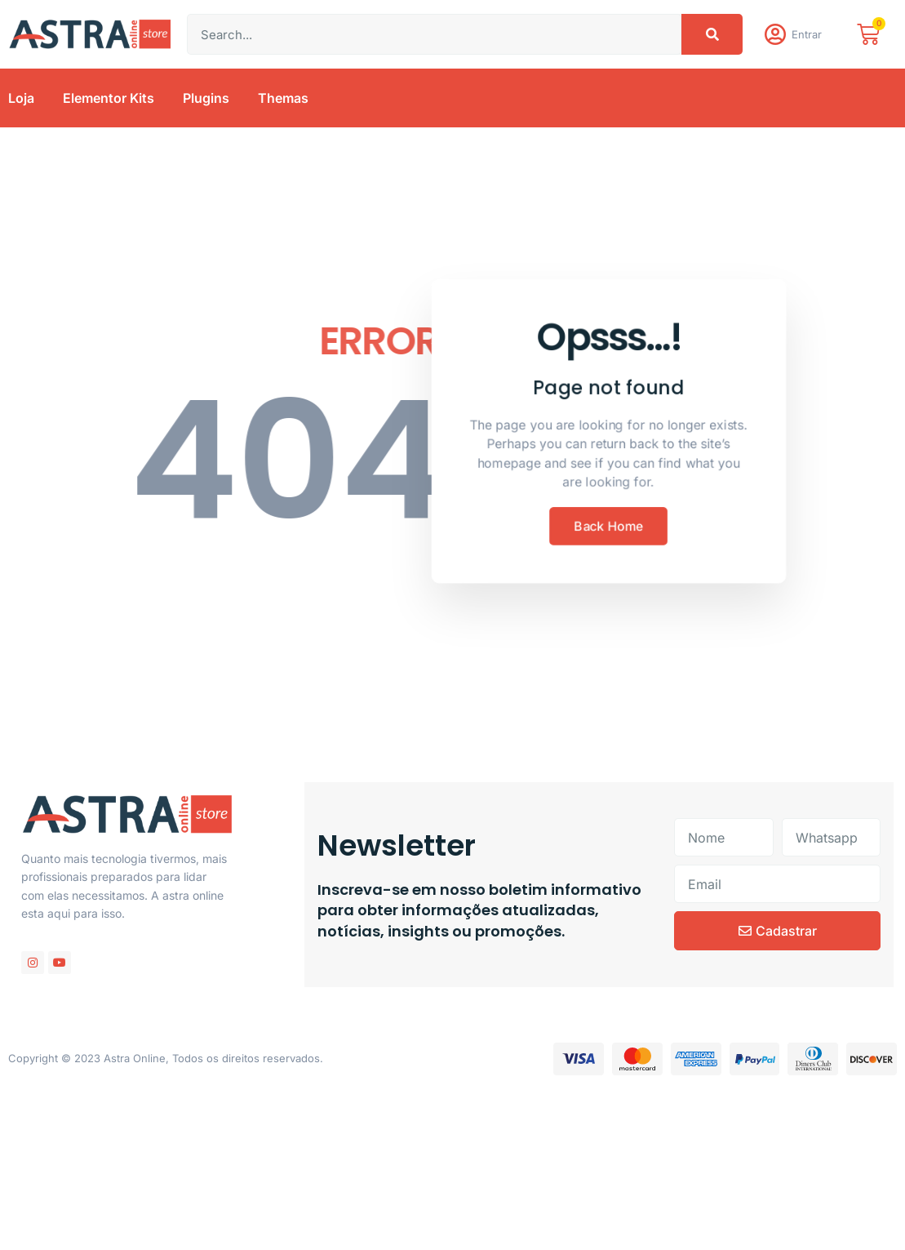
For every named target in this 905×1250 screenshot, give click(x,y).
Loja (21, 101)
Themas (283, 101)
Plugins (206, 101)
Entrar (808, 35)
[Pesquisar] (712, 36)
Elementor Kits (108, 101)
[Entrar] (776, 36)
